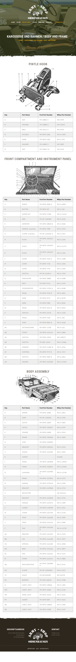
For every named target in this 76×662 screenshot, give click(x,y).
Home (21, 40)
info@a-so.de (55, 633)
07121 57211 (56, 635)
